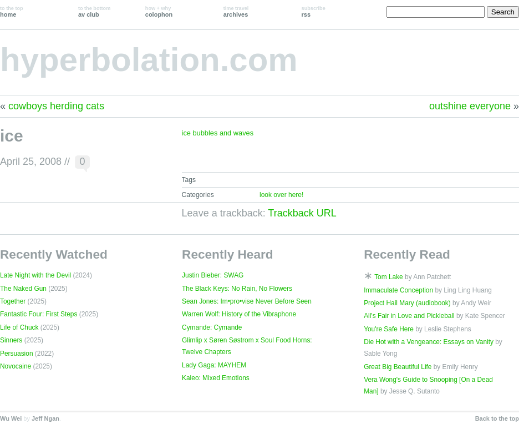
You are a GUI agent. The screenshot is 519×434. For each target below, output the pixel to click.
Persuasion (16, 353)
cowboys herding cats (56, 106)
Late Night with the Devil (35, 275)
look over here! (281, 195)
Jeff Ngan (45, 418)
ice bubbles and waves (217, 133)
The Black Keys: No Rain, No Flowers (237, 288)
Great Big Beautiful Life (397, 367)
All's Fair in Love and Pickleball (409, 316)
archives (236, 12)
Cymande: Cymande (212, 327)
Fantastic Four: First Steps (38, 314)
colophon (158, 12)
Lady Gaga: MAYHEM (214, 365)
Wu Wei (11, 418)
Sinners (11, 340)
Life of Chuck (19, 327)
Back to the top (497, 418)
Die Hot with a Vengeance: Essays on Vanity (428, 342)
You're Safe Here (389, 329)
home (11, 12)
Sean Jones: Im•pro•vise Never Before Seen (247, 301)
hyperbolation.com (149, 59)
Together (13, 301)
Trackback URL (302, 213)
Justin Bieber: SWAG (212, 275)
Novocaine (15, 366)
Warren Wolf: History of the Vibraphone (239, 314)
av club (94, 12)
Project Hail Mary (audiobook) (407, 303)
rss (313, 12)
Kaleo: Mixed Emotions (216, 378)
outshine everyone (470, 106)
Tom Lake (388, 277)
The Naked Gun (23, 288)
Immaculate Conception (398, 290)
